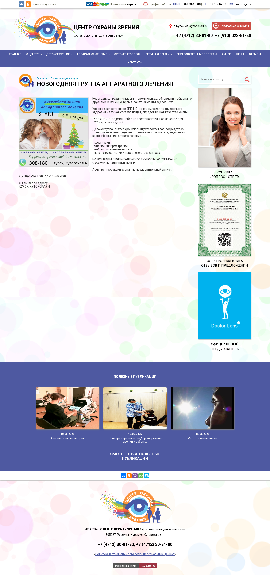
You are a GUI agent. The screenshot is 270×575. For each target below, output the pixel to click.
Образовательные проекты (196, 54)
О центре (32, 54)
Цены (240, 54)
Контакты (135, 62)
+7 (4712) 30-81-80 (154, 544)
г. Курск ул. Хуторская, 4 (190, 26)
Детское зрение (58, 54)
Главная (15, 54)
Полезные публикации (64, 78)
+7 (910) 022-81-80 (233, 35)
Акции (226, 54)
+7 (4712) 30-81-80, (195, 35)
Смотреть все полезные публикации (135, 456)
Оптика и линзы (157, 54)
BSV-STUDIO (148, 565)
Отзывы (255, 54)
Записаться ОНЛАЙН (234, 26)
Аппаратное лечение (92, 54)
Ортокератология (127, 54)
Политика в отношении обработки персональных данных (135, 554)
